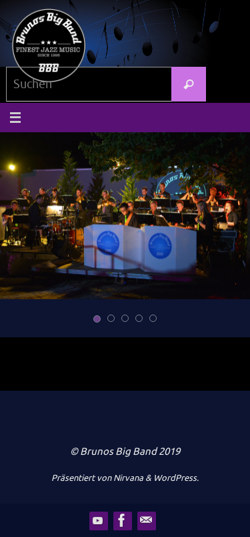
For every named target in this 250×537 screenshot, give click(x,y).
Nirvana (128, 478)
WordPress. (176, 478)
